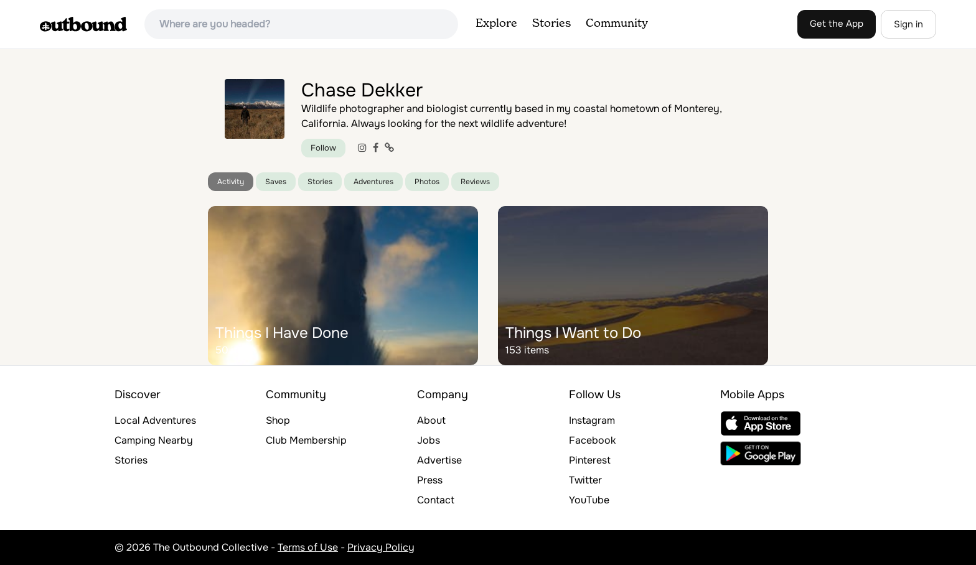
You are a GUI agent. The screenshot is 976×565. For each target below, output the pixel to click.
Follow (323, 147)
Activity (230, 182)
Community (617, 23)
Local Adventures (155, 420)
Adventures (373, 182)
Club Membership (306, 440)
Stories (551, 23)
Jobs (428, 440)
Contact (435, 500)
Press (430, 480)
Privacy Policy (381, 547)
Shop (278, 420)
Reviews (475, 182)
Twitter (585, 480)
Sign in (908, 24)
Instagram (592, 420)
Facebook (592, 440)
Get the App (836, 23)
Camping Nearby (154, 440)
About (431, 420)
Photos (427, 182)
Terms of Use (308, 547)
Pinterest (590, 460)
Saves (275, 182)
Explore (496, 23)
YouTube (589, 500)
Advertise (439, 460)
